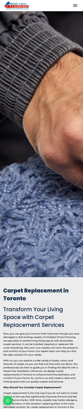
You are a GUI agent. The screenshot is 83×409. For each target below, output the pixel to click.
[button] (7, 400)
